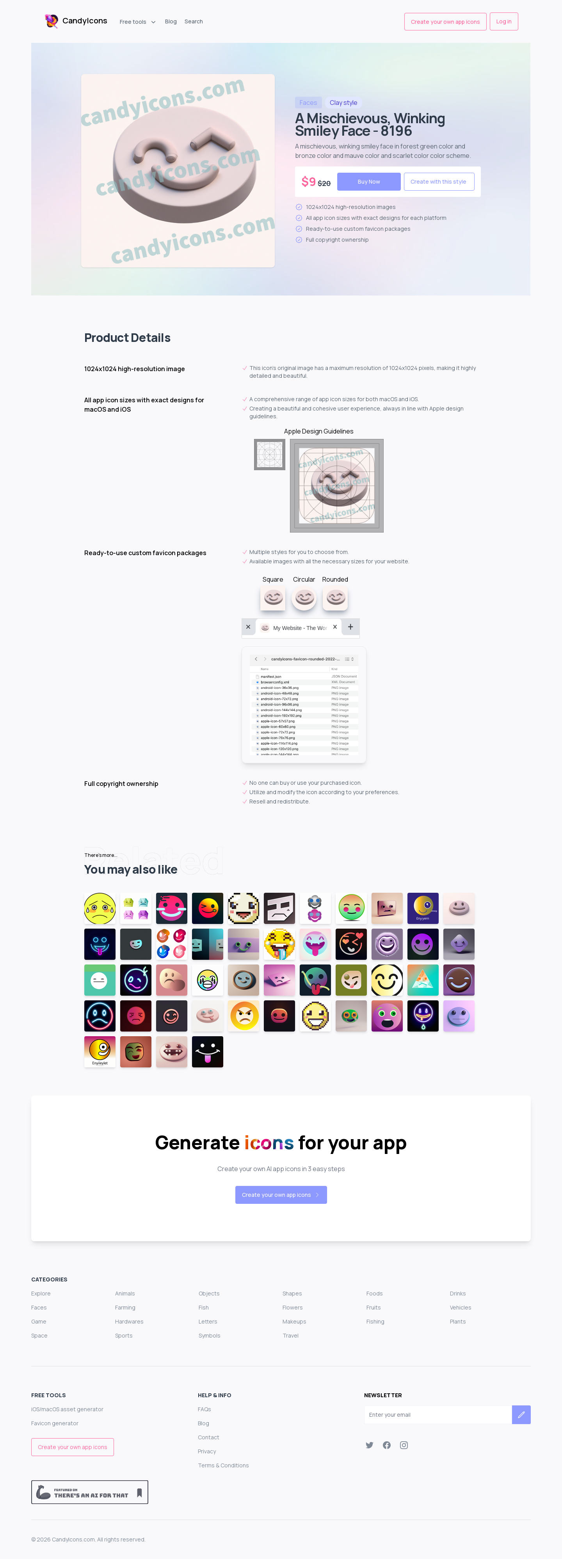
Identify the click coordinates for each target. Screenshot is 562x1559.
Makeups (294, 1321)
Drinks (458, 1293)
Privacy (207, 1451)
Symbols (210, 1335)
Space (39, 1335)
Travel (291, 1335)
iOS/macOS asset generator (67, 1409)
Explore (41, 1293)
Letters (208, 1321)
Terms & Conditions (223, 1465)
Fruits (373, 1307)
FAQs (204, 1409)
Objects (209, 1293)
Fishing (375, 1321)
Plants (458, 1321)
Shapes (292, 1293)
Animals (125, 1293)
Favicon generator (54, 1423)
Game (38, 1321)
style (343, 102)
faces (308, 102)
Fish (204, 1307)
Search (194, 21)
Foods (374, 1293)
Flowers (293, 1307)
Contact (208, 1437)
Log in (504, 21)
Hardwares (129, 1321)
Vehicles (460, 1307)
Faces (39, 1307)
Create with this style (438, 181)
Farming (125, 1307)
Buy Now (369, 181)
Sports (124, 1335)
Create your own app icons (445, 21)
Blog (171, 21)
